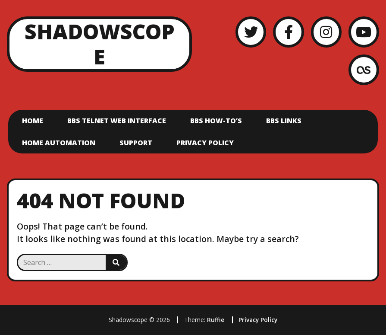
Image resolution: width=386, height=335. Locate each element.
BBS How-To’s (216, 120)
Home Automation (58, 142)
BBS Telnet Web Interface (116, 120)
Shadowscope (100, 43)
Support (135, 142)
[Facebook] (288, 31)
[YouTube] (363, 31)
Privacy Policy (205, 142)
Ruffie (215, 320)
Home (32, 120)
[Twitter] (250, 31)
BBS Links (283, 120)
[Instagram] (326, 31)
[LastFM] (363, 69)
